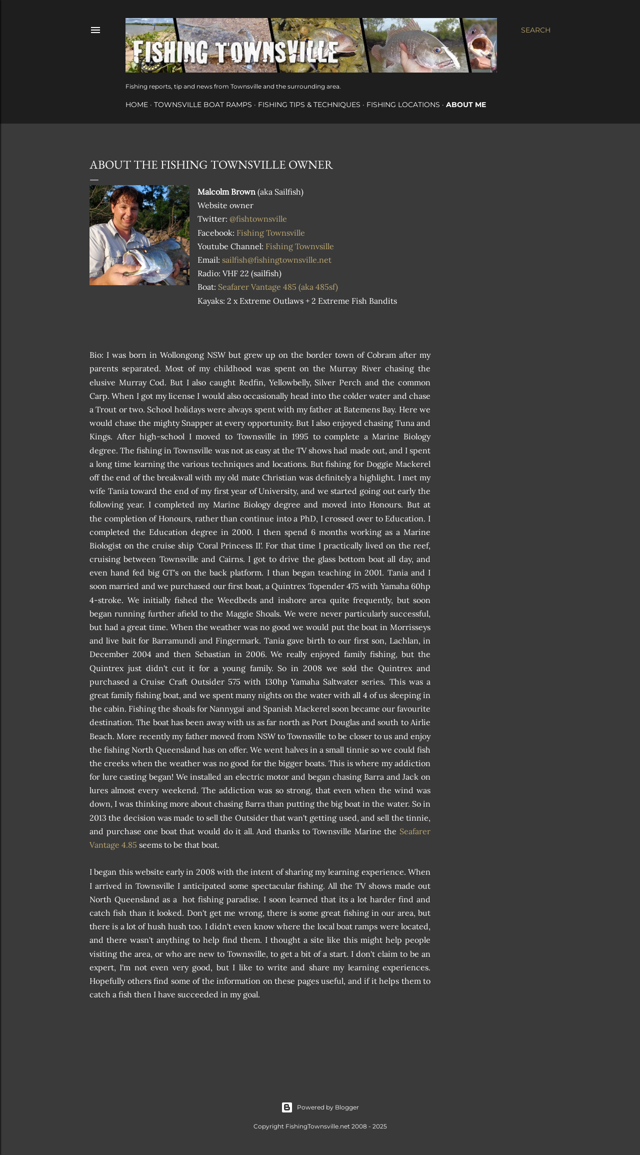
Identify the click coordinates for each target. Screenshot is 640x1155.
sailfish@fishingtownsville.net (277, 260)
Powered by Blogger (320, 1107)
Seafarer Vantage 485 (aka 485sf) (278, 287)
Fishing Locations (403, 104)
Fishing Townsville (270, 233)
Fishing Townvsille (300, 246)
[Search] (535, 30)
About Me (466, 104)
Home (137, 104)
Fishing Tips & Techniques (309, 104)
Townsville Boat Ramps (203, 104)
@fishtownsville (258, 219)
